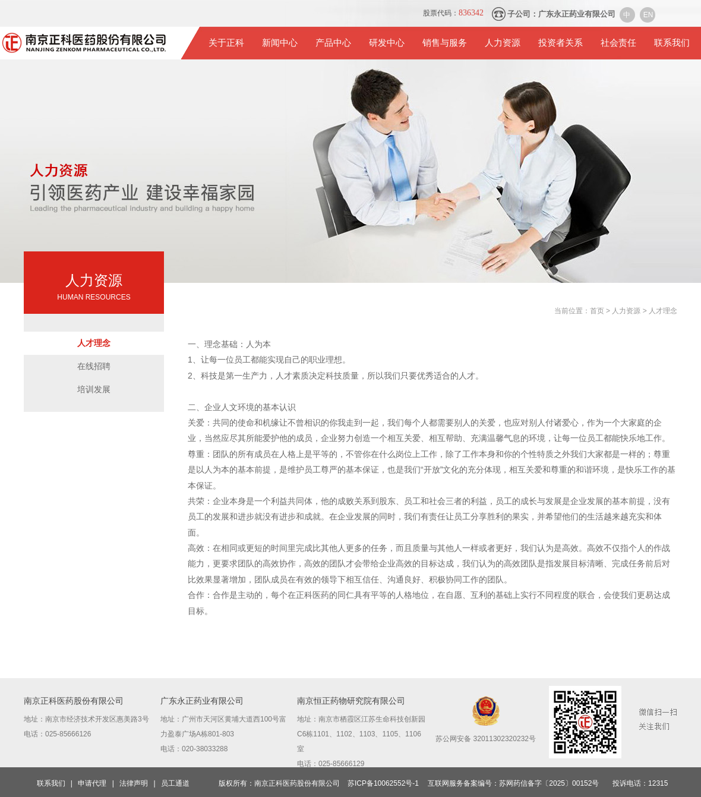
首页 (598, 311)
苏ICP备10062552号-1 (383, 783)
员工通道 (175, 783)
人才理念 (93, 343)
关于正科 (226, 43)
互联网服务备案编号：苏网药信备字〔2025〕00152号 (513, 783)
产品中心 (333, 43)
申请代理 (92, 783)
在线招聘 (93, 366)
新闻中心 (280, 43)
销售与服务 (444, 43)
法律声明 (133, 783)
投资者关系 (560, 43)
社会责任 (618, 43)
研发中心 (387, 43)
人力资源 (502, 43)
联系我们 (672, 43)
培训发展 (93, 389)
